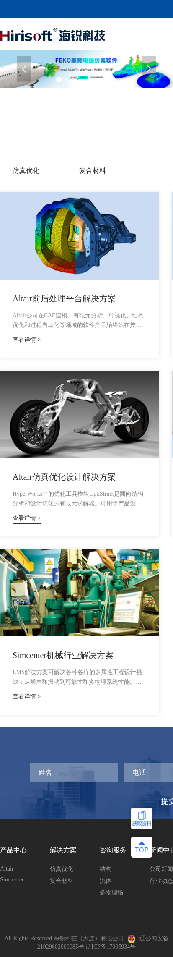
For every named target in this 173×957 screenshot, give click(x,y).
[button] (149, 69)
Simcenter (12, 879)
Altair (7, 868)
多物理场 (111, 892)
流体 (105, 881)
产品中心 (13, 850)
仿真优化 (26, 170)
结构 (105, 869)
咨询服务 (113, 850)
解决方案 (63, 850)
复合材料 (92, 170)
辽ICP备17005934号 (110, 947)
